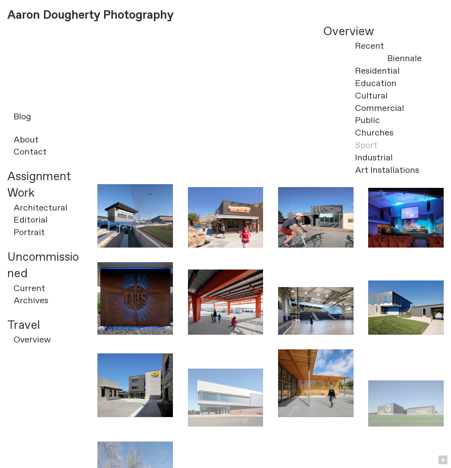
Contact (30, 152)
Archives (31, 300)
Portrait (29, 232)
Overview (32, 339)
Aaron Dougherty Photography (90, 15)
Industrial (374, 157)
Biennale (404, 58)
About (26, 139)
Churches (374, 133)
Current (29, 288)
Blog (22, 116)
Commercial (379, 108)
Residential (377, 71)
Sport (366, 145)
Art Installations (387, 170)
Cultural (371, 96)
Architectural (40, 208)
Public (367, 120)
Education (375, 83)
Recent (369, 46)
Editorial (31, 220)
